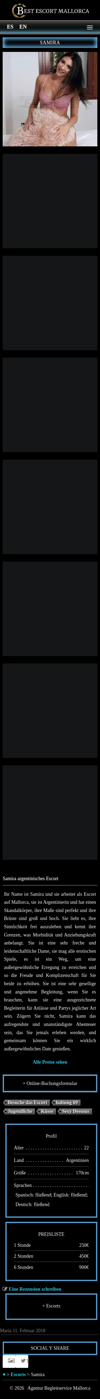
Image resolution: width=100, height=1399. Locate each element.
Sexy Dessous (75, 1111)
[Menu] (90, 27)
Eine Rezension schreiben (35, 1289)
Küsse (47, 1111)
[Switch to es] (10, 26)
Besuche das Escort (27, 1102)
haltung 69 (67, 1102)
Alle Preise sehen (50, 1062)
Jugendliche (20, 1111)
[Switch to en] (23, 26)
